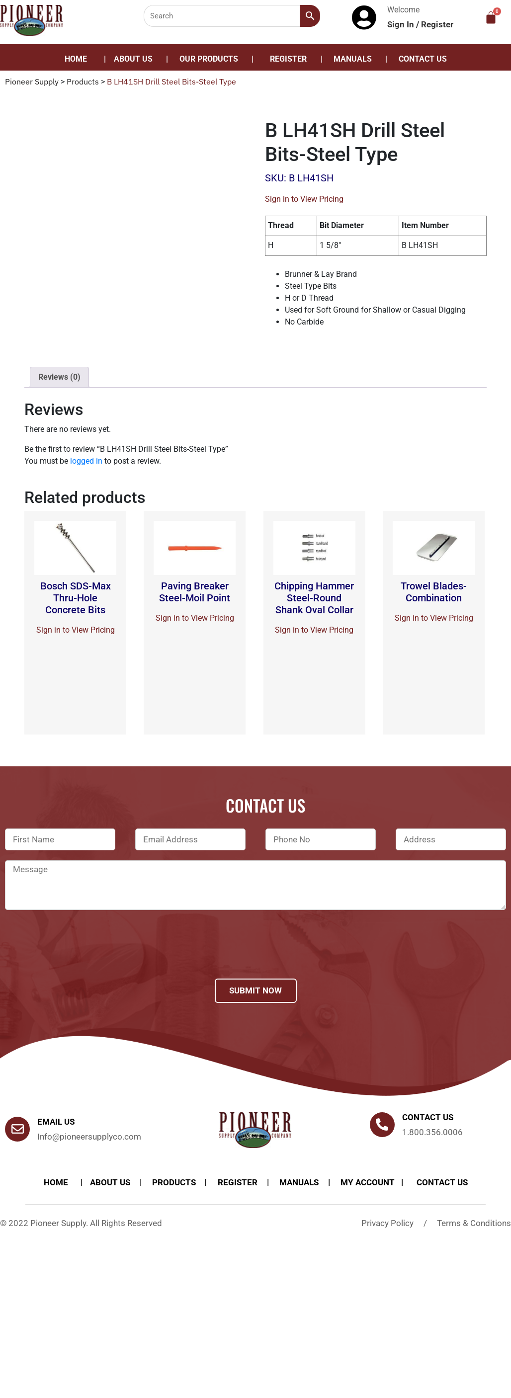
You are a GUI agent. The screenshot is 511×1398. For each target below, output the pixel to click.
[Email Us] (17, 1129)
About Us (133, 59)
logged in (86, 461)
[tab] (59, 377)
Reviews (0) (59, 377)
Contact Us (423, 59)
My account (368, 1182)
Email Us (56, 1122)
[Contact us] (382, 1124)
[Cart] (491, 17)
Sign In (401, 24)
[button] (211, 59)
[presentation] (80, 957)
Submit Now (255, 990)
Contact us (427, 1117)
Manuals (353, 59)
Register (437, 24)
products (174, 1182)
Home (76, 59)
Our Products (208, 59)
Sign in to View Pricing (304, 199)
